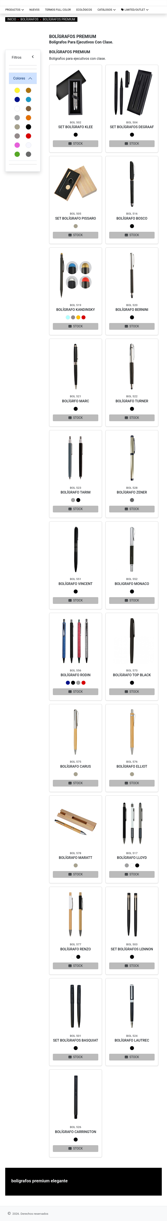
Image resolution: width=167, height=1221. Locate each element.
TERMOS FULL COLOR (58, 9)
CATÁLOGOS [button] (106, 9)
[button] (134, 9)
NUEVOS (34, 9)
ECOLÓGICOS (84, 9)
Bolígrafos (29, 19)
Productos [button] (14, 9)
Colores (19, 78)
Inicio (11, 19)
